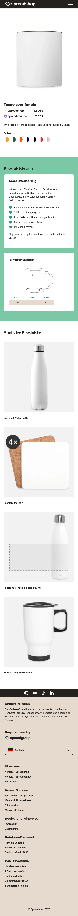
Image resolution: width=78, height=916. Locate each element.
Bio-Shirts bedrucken (16, 880)
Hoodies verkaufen (15, 866)
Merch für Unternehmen (18, 800)
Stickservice (11, 805)
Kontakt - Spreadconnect (18, 776)
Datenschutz (11, 828)
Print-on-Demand (14, 842)
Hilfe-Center (11, 781)
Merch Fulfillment (14, 810)
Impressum (11, 824)
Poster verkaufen (14, 876)
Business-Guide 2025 (16, 852)
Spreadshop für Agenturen (19, 795)
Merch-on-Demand (15, 847)
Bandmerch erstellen (16, 885)
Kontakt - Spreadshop (17, 771)
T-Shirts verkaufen (15, 871)
